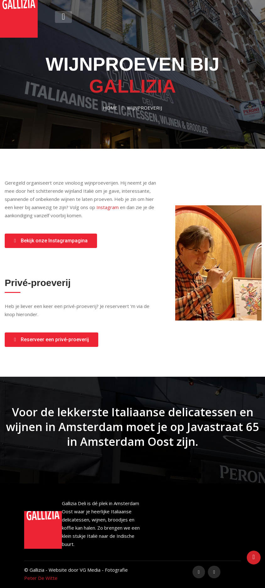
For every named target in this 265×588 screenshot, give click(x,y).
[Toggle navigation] (63, 17)
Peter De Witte (40, 578)
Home (110, 108)
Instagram (107, 207)
